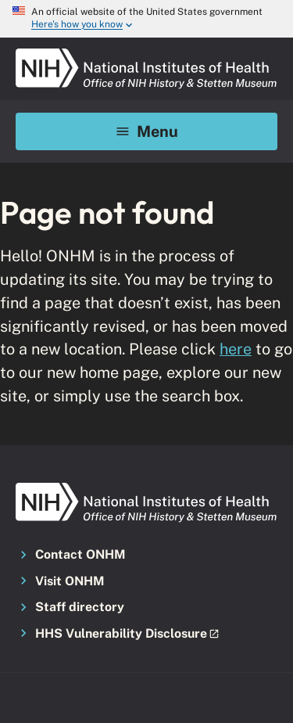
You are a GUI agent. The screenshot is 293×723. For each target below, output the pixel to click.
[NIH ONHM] (146, 53)
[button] (146, 635)
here (236, 349)
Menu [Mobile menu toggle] (146, 131)
